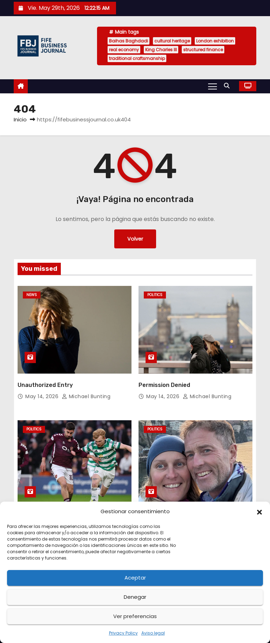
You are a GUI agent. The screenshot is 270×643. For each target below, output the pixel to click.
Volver (135, 238)
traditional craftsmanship (137, 58)
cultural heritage (172, 41)
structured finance (203, 50)
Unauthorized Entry (45, 385)
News (31, 294)
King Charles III (161, 50)
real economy (124, 50)
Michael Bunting (86, 396)
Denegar (135, 597)
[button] (259, 511)
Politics (154, 294)
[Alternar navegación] (212, 86)
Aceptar (135, 577)
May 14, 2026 (42, 396)
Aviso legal (153, 633)
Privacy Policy (123, 633)
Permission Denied (164, 385)
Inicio (20, 119)
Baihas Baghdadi (128, 41)
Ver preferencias (135, 616)
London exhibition (215, 41)
